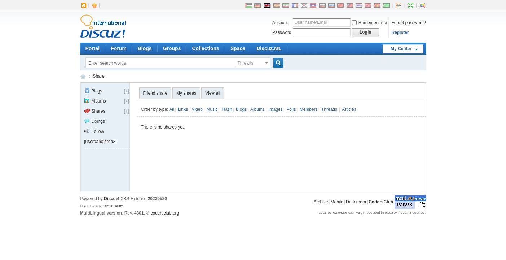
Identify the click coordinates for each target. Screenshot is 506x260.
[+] (126, 91)
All (171, 109)
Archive (320, 201)
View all (212, 93)
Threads (246, 63)
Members (309, 109)
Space (237, 48)
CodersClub (83, 76)
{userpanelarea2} (100, 141)
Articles (349, 109)
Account (280, 22)
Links (183, 109)
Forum (119, 48)
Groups (172, 48)
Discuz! (111, 198)
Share (99, 76)
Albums (95, 101)
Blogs (145, 48)
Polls (291, 109)
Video (197, 109)
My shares (186, 93)
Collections (205, 48)
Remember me (369, 22)
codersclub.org (165, 213)
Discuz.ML (268, 48)
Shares (94, 111)
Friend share (155, 93)
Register (400, 32)
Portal (92, 48)
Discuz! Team (112, 206)
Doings (94, 121)
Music (211, 109)
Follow (94, 131)
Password (281, 32)
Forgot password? (408, 22)
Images (275, 109)
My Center (401, 48)
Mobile (337, 201)
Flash (226, 109)
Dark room (356, 201)
